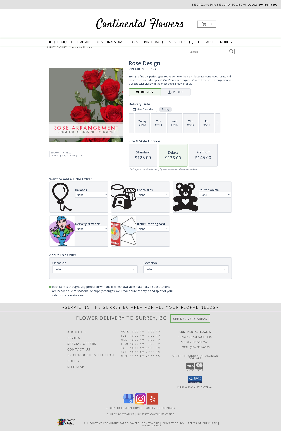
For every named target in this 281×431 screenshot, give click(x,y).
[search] (231, 51)
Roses (133, 42)
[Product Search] (208, 51)
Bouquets (65, 42)
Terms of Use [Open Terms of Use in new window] (152, 425)
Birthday (151, 42)
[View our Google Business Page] (128, 403)
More (226, 42)
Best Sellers (176, 42)
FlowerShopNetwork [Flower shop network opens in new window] (143, 423)
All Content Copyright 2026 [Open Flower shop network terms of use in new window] (105, 423)
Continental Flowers (140, 24)
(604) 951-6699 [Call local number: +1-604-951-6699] (267, 4)
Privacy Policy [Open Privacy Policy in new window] (174, 423)
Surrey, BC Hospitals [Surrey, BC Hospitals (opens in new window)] (160, 408)
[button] (206, 24)
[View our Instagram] (140, 403)
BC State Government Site (155, 414)
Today (165, 109)
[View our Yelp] (152, 403)
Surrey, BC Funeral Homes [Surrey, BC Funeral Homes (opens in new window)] (124, 408)
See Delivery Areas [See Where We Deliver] (190, 319)
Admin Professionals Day (101, 42)
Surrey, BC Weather (120, 414)
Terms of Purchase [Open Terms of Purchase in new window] (202, 423)
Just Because (203, 42)
